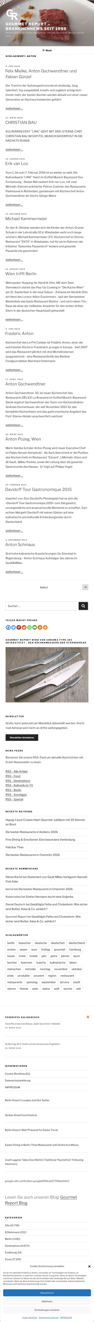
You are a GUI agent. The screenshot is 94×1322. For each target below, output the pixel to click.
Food (8, 1259)
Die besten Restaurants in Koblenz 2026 (32, 832)
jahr (44, 956)
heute (11, 956)
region (52, 975)
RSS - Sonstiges (16, 794)
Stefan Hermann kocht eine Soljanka (49, 896)
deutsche (41, 943)
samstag (32, 982)
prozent (39, 975)
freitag (45, 949)
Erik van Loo (16, 163)
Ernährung (11, 1252)
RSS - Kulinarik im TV (19, 785)
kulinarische (57, 962)
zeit (78, 988)
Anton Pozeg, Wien (23, 439)
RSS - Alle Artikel (17, 771)
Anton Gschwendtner (25, 383)
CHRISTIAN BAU (21, 122)
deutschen (58, 943)
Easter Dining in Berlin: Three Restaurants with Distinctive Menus (41, 1144)
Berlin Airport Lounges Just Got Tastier (27, 1100)
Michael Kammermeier (26, 218)
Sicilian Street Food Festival (21, 1115)
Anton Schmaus (20, 544)
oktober (77, 969)
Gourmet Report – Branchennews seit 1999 (36, 26)
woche (67, 988)
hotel (22, 956)
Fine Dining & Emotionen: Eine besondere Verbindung (40, 839)
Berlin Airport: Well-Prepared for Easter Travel (31, 1130)
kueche (41, 962)
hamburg (75, 949)
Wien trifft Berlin (21, 273)
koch (76, 956)
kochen (12, 962)
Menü (47, 50)
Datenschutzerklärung (49, 1317)
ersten (11, 949)
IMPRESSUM (66, 1317)
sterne (11, 988)
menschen (14, 969)
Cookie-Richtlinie (29, 1317)
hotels (34, 956)
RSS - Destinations (18, 780)
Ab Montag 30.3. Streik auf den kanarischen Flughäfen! (32, 1044)
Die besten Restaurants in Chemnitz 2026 (33, 854)
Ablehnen (47, 1301)
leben (73, 962)
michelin (30, 969)
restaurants (14, 982)
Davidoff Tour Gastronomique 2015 (38, 489)
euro (34, 949)
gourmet (59, 949)
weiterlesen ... (14, 108)
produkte (24, 975)
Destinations (12, 1245)
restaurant (67, 975)
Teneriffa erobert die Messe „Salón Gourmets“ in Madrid (32, 1023)
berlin (11, 943)
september (49, 982)
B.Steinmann (12, 1232)
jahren (65, 956)
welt (56, 988)
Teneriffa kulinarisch (22, 1017)
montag (45, 969)
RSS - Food (13, 776)
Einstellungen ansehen (47, 1310)
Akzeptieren (47, 1292)
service (64, 982)
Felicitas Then (15, 847)
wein (35, 988)
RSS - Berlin (13, 790)
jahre (54, 956)
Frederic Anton (19, 333)
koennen (26, 962)
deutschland (77, 943)
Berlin (8, 1238)
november (61, 969)
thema (24, 988)
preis (10, 975)
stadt (76, 982)
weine (46, 988)
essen (23, 949)
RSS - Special (14, 799)
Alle (7, 1225)
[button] (89, 1266)
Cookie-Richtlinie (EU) (17, 1073)
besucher (25, 943)
